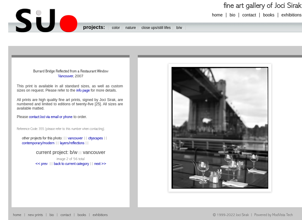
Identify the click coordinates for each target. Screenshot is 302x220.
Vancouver (65, 76)
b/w (179, 28)
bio (232, 14)
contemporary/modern (38, 143)
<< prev (41, 164)
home (217, 14)
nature (131, 28)
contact (249, 14)
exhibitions (100, 215)
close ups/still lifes (156, 28)
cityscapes (95, 138)
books (268, 14)
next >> (100, 164)
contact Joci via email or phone (50, 117)
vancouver (75, 138)
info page (83, 91)
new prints (35, 215)
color (116, 28)
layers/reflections (72, 143)
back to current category (71, 164)
